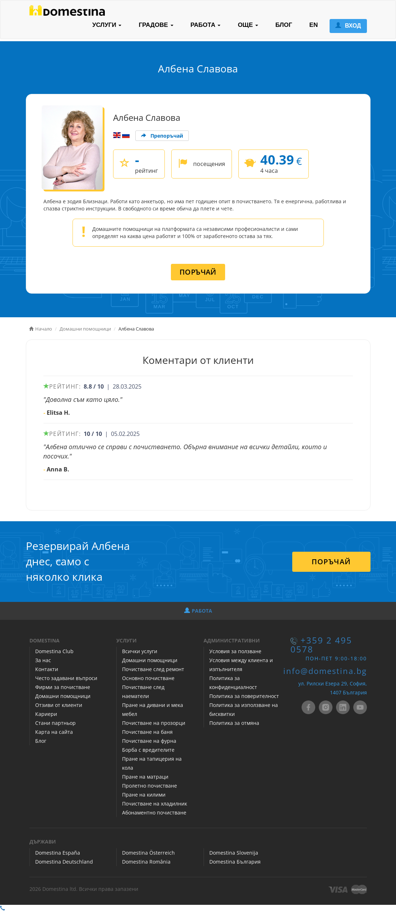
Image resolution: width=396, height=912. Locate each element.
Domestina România (146, 861)
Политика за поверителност (244, 696)
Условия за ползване (235, 651)
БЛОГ (283, 25)
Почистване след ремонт (153, 669)
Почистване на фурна (149, 740)
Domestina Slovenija (233, 852)
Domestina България (235, 861)
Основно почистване (148, 678)
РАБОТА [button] (206, 25)
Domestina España (57, 852)
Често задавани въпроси (66, 678)
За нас (43, 660)
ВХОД (348, 26)
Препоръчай (162, 135)
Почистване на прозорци (153, 722)
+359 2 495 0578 (321, 645)
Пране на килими (144, 794)
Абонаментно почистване (154, 812)
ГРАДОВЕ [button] (156, 25)
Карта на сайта (54, 731)
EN (313, 25)
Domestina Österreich (148, 852)
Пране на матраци (145, 776)
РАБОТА (198, 610)
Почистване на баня (147, 731)
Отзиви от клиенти (58, 705)
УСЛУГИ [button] (107, 25)
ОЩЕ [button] (248, 25)
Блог (40, 740)
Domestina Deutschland (64, 861)
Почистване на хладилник (154, 803)
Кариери (46, 714)
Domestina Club (54, 651)
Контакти (46, 669)
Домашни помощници (62, 696)
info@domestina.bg (325, 671)
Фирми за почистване (62, 687)
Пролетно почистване (149, 785)
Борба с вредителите (148, 749)
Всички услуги (139, 651)
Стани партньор (55, 722)
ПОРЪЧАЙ (198, 272)
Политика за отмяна (234, 722)
